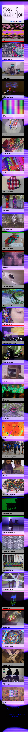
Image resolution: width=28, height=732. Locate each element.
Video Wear (6, 684)
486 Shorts (6, 78)
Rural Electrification (9, 551)
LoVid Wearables (8, 248)
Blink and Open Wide (9, 343)
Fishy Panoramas (8, 570)
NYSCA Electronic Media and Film (17, 715)
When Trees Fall (8, 305)
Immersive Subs (8, 589)
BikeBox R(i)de (7, 230)
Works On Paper (8, 154)
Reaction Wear (7, 324)
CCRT (4, 438)
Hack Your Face (7, 608)
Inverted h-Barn (8, 646)
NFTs (4, 116)
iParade (5, 267)
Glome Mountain (8, 665)
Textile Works (7, 59)
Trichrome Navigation (10, 457)
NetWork (6, 400)
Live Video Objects (9, 495)
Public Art (6, 211)
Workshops (6, 627)
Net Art (5, 476)
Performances (7, 514)
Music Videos (7, 419)
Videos (5, 40)
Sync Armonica (7, 135)
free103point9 (15, 716)
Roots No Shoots (8, 362)
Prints (4, 173)
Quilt (4, 703)
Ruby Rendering (8, 97)
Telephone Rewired (9, 532)
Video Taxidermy (8, 192)
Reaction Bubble (8, 286)
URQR (4, 381)
